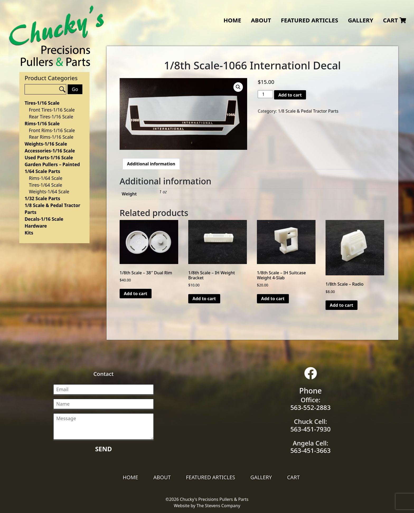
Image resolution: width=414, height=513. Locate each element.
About (261, 20)
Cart (394, 20)
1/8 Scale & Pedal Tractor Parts (308, 111)
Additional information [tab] (151, 164)
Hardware (36, 226)
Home (232, 20)
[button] (238, 87)
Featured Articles (309, 20)
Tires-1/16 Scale (42, 103)
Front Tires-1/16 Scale (52, 110)
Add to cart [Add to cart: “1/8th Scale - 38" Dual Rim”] (135, 293)
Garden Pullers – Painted (52, 164)
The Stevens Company (218, 506)
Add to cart (290, 95)
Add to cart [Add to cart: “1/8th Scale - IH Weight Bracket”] (204, 298)
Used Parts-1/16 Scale (49, 158)
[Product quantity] (265, 94)
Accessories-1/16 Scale (50, 151)
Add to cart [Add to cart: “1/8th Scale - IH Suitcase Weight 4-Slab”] (273, 298)
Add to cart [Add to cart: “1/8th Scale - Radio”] (341, 305)
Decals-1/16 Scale (44, 219)
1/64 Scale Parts (42, 171)
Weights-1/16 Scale (46, 144)
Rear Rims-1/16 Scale (51, 137)
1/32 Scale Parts (42, 198)
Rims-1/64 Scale (45, 178)
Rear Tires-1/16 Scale (51, 117)
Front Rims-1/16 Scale (52, 130)
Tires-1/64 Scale (45, 185)
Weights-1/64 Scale (49, 192)
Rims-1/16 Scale (42, 124)
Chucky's (56, 35)
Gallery (360, 20)
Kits (29, 233)
